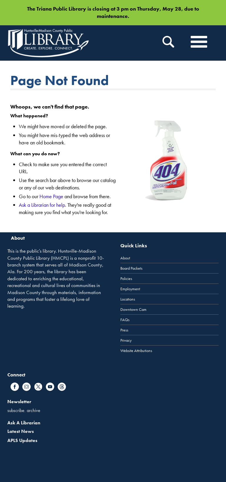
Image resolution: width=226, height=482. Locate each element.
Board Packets (131, 268)
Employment (130, 289)
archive (33, 410)
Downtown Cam (133, 309)
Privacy (126, 340)
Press (124, 330)
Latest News (20, 431)
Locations (127, 299)
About (125, 258)
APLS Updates (22, 440)
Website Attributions (136, 350)
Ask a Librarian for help (42, 204)
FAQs (124, 320)
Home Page (51, 196)
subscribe (15, 410)
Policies (126, 278)
